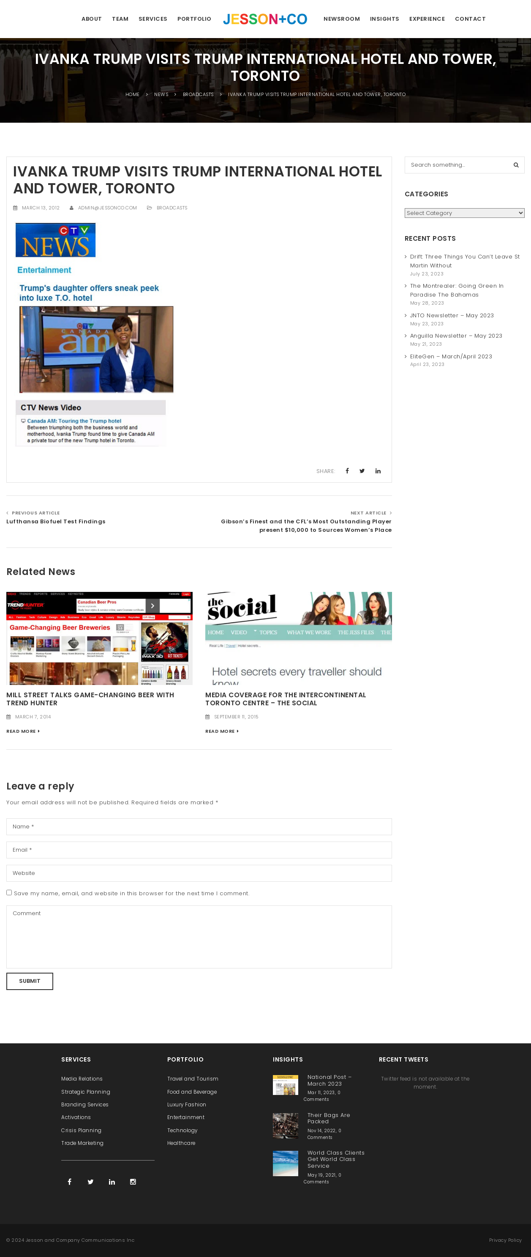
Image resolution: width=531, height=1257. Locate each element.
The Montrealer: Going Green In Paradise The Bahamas (457, 290)
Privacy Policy (505, 1240)
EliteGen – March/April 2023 (451, 356)
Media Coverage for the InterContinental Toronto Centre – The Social (286, 698)
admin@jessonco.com (107, 207)
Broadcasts (172, 207)
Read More (21, 731)
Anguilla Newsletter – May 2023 (456, 336)
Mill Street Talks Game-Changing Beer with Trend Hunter (90, 698)
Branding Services (85, 1104)
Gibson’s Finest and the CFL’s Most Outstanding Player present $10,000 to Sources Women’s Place (306, 525)
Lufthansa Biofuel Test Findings (56, 521)
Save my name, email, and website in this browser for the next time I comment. (132, 893)
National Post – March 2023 (330, 1080)
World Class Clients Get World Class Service (336, 1159)
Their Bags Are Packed (329, 1118)
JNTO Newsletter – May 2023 (452, 315)
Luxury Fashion (187, 1104)
